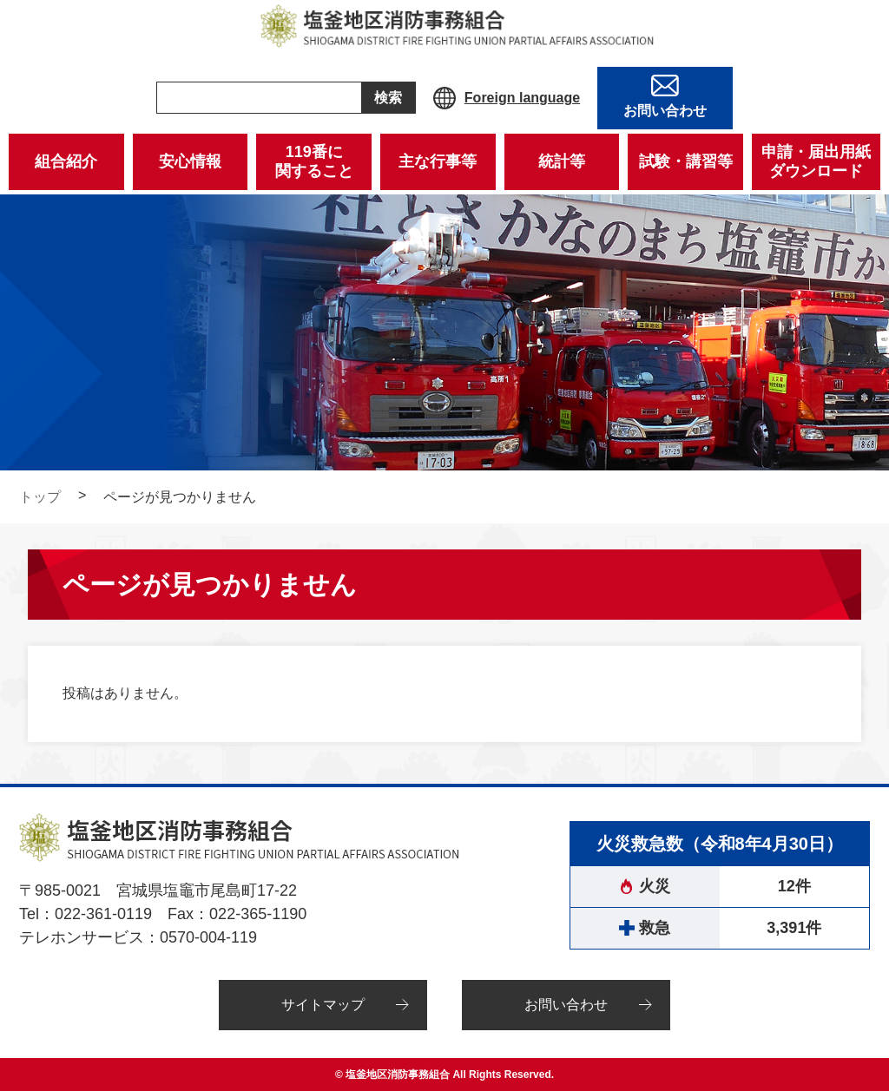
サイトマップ (323, 1004)
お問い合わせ (566, 1004)
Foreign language (522, 97)
